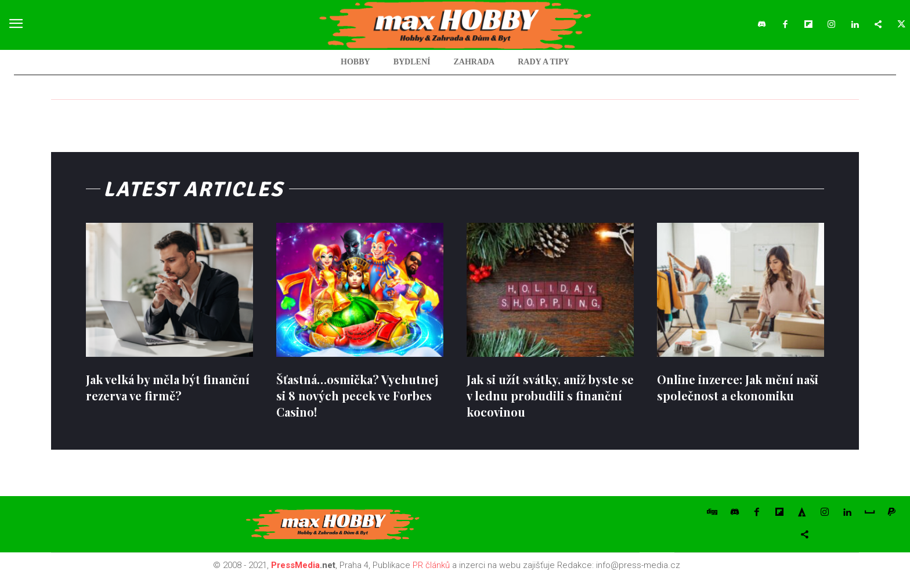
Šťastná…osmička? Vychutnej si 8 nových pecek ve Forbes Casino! (357, 395)
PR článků (431, 565)
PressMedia (295, 565)
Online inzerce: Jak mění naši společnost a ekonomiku (737, 387)
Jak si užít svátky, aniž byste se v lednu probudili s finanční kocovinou (550, 395)
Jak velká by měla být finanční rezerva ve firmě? (168, 387)
